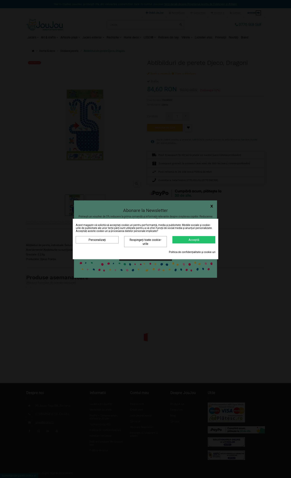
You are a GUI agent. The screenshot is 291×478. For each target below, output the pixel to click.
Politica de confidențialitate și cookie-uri (192, 252)
